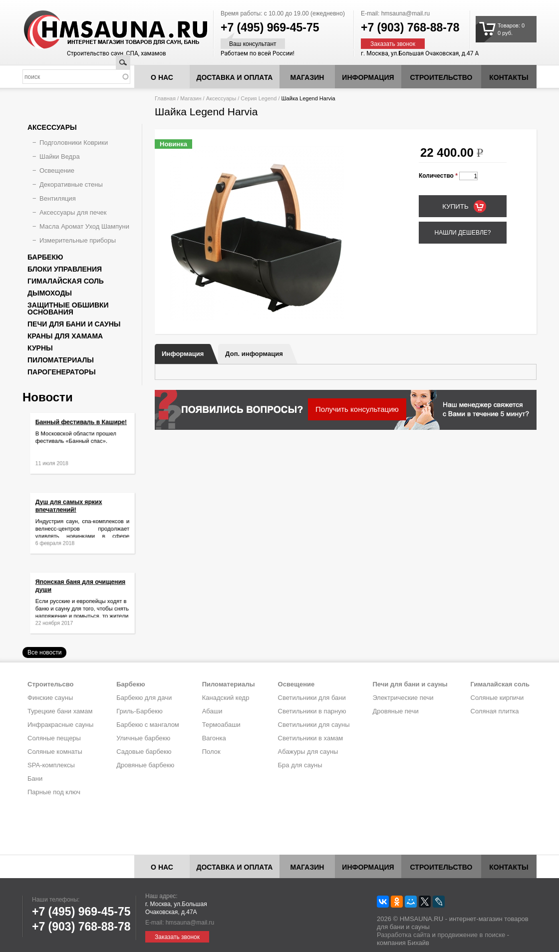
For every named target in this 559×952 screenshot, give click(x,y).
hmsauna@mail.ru (405, 13)
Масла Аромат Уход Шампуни (84, 226)
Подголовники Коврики (73, 142)
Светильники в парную (312, 711)
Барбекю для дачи (144, 697)
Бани (34, 778)
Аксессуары (221, 98)
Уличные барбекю (143, 738)
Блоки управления (64, 269)
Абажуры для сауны (308, 751)
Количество (438, 175)
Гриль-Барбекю (139, 711)
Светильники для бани (312, 697)
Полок (211, 751)
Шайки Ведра (59, 156)
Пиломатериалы (60, 359)
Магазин (307, 77)
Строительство (441, 77)
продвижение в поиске (471, 935)
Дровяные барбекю (145, 765)
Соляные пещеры (54, 738)
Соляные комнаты (54, 751)
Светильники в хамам (310, 738)
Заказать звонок (392, 43)
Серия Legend (259, 98)
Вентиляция (57, 198)
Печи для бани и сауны (73, 323)
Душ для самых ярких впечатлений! (72, 510)
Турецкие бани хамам (59, 711)
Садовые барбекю (143, 751)
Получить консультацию (357, 409)
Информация (183, 353)
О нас (162, 77)
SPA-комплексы (51, 765)
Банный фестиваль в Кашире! (81, 427)
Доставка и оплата (235, 77)
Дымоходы (49, 293)
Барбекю (45, 257)
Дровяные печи (395, 711)
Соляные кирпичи (497, 697)
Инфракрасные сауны (60, 724)
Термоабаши (221, 724)
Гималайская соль (65, 281)
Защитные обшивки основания (68, 309)
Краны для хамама (65, 335)
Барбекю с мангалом (147, 724)
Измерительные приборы (77, 240)
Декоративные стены (71, 184)
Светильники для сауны (314, 724)
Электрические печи (402, 697)
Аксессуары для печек (72, 212)
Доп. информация (253, 353)
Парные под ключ (53, 792)
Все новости (44, 652)
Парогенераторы (61, 371)
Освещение (56, 170)
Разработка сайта (403, 935)
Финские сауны (50, 697)
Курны (40, 347)
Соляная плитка (495, 711)
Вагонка (214, 738)
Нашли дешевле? (462, 232)
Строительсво (50, 684)
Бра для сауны (300, 765)
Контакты (508, 77)
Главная (165, 98)
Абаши (212, 711)
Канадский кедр (226, 697)
